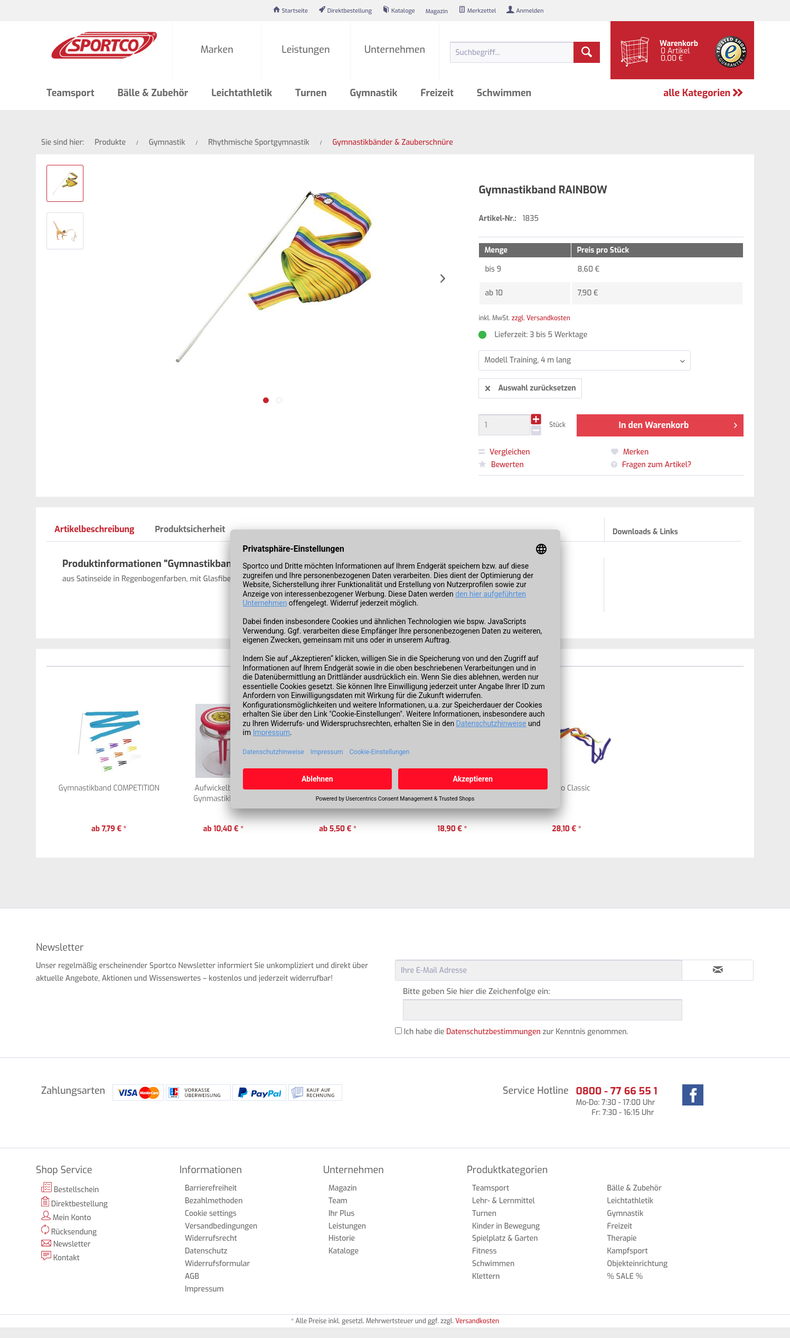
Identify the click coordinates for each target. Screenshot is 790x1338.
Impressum (204, 1289)
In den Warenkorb (678, 424)
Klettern (486, 1276)
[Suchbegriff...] (525, 52)
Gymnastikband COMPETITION (109, 788)
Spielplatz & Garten (505, 1238)
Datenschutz (206, 1251)
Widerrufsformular (217, 1264)
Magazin (342, 1188)
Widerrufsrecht (211, 1238)
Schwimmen (493, 1264)
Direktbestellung (74, 1202)
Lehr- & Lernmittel (503, 1201)
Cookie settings (211, 1214)
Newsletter (66, 1244)
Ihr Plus (341, 1214)
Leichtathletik (630, 1201)
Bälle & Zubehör (634, 1188)
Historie (341, 1238)
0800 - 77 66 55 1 (616, 1091)
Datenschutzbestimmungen (493, 1032)
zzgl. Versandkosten (541, 318)
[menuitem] (290, 10)
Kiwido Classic (566, 788)
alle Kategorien (703, 93)
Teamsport (490, 1188)
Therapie (622, 1238)
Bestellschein (70, 1188)
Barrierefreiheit (211, 1188)
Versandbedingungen (221, 1226)
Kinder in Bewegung (506, 1226)
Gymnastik (625, 1214)
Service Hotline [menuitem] (536, 1090)
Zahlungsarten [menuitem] (73, 1090)
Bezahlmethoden (213, 1201)
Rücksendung (69, 1230)
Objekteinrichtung (637, 1264)
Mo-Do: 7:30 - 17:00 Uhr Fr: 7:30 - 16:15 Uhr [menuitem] (616, 1101)
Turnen (484, 1214)
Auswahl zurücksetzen (530, 386)
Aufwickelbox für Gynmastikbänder (223, 793)
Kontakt (60, 1257)
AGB (192, 1276)
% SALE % (625, 1276)
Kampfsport (627, 1251)
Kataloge (343, 1251)
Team (337, 1201)
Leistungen (347, 1226)
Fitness (484, 1251)
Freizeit (620, 1226)
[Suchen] (586, 52)
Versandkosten (477, 1321)
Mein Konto (66, 1217)
